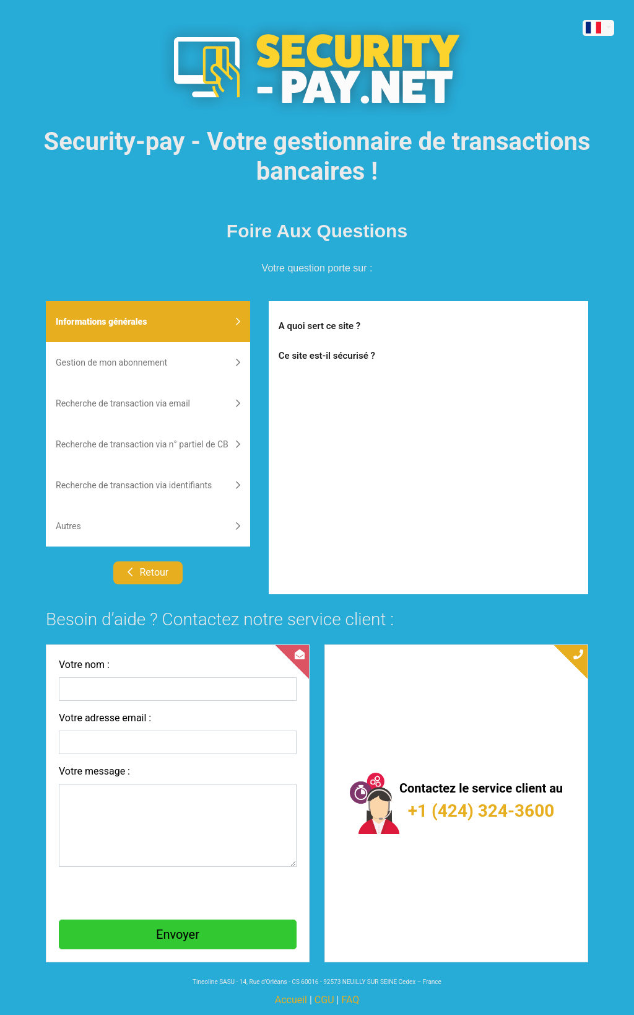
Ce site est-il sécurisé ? (327, 355)
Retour (148, 572)
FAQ (350, 1000)
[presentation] (153, 893)
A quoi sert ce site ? (319, 326)
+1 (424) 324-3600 (481, 811)
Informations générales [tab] (148, 322)
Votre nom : (84, 664)
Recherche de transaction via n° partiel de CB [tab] (148, 444)
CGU (324, 1000)
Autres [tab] (148, 526)
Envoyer (177, 934)
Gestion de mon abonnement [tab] (148, 362)
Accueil (291, 1000)
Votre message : (94, 771)
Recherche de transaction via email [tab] (148, 403)
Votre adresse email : (105, 718)
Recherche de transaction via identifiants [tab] (148, 485)
